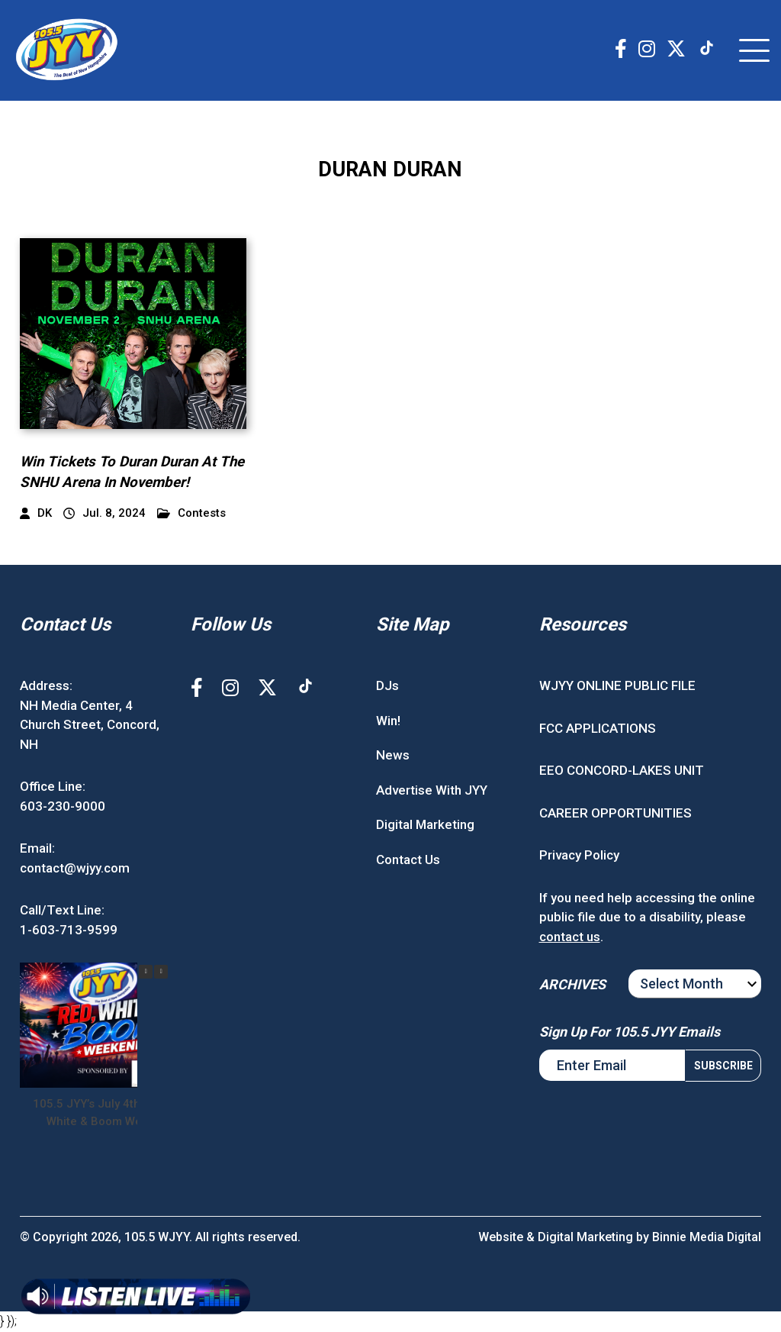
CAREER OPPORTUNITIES (615, 814)
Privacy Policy (579, 857)
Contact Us (408, 861)
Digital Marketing (425, 826)
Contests (191, 515)
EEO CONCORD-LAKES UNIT (621, 772)
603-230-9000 (62, 807)
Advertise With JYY (431, 791)
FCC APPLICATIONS (597, 729)
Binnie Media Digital (706, 1238)
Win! (388, 722)
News (393, 757)
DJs (387, 687)
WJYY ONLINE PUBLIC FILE (617, 687)
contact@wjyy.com (75, 869)
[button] (161, 974)
